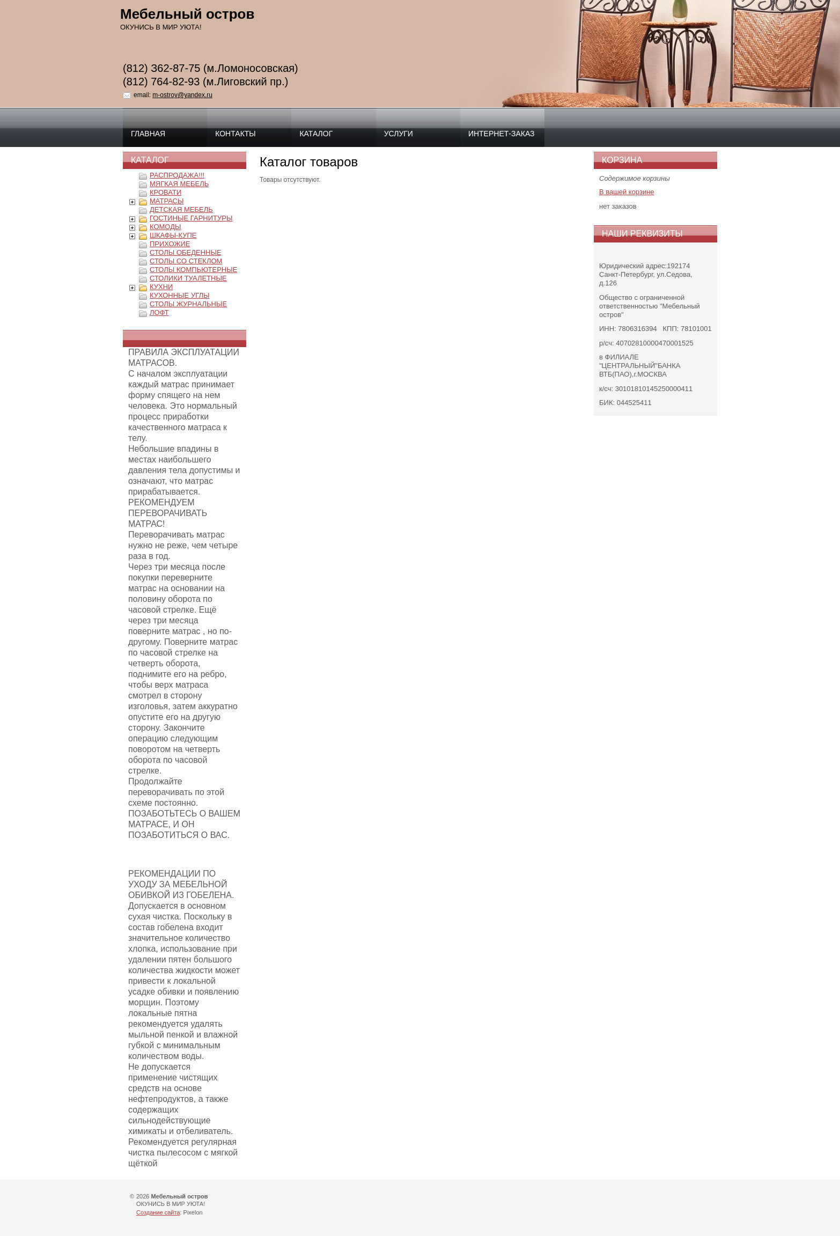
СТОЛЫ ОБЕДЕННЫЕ (186, 252)
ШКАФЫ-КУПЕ (173, 235)
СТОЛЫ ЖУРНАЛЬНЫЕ (188, 304)
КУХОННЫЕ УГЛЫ (180, 295)
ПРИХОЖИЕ (170, 244)
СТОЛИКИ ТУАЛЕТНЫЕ (188, 278)
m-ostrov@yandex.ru (182, 95)
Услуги (398, 133)
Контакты (235, 133)
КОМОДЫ (165, 227)
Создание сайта (158, 1212)
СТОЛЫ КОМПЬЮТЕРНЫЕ (193, 270)
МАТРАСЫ (167, 201)
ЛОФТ (159, 312)
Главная (148, 133)
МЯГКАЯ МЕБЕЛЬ (179, 184)
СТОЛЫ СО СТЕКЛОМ (186, 261)
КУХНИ (161, 287)
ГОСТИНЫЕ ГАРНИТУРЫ (191, 218)
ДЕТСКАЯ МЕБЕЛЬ (181, 209)
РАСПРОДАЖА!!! (177, 175)
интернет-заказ (501, 133)
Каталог (316, 133)
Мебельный (187, 14)
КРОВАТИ (165, 192)
